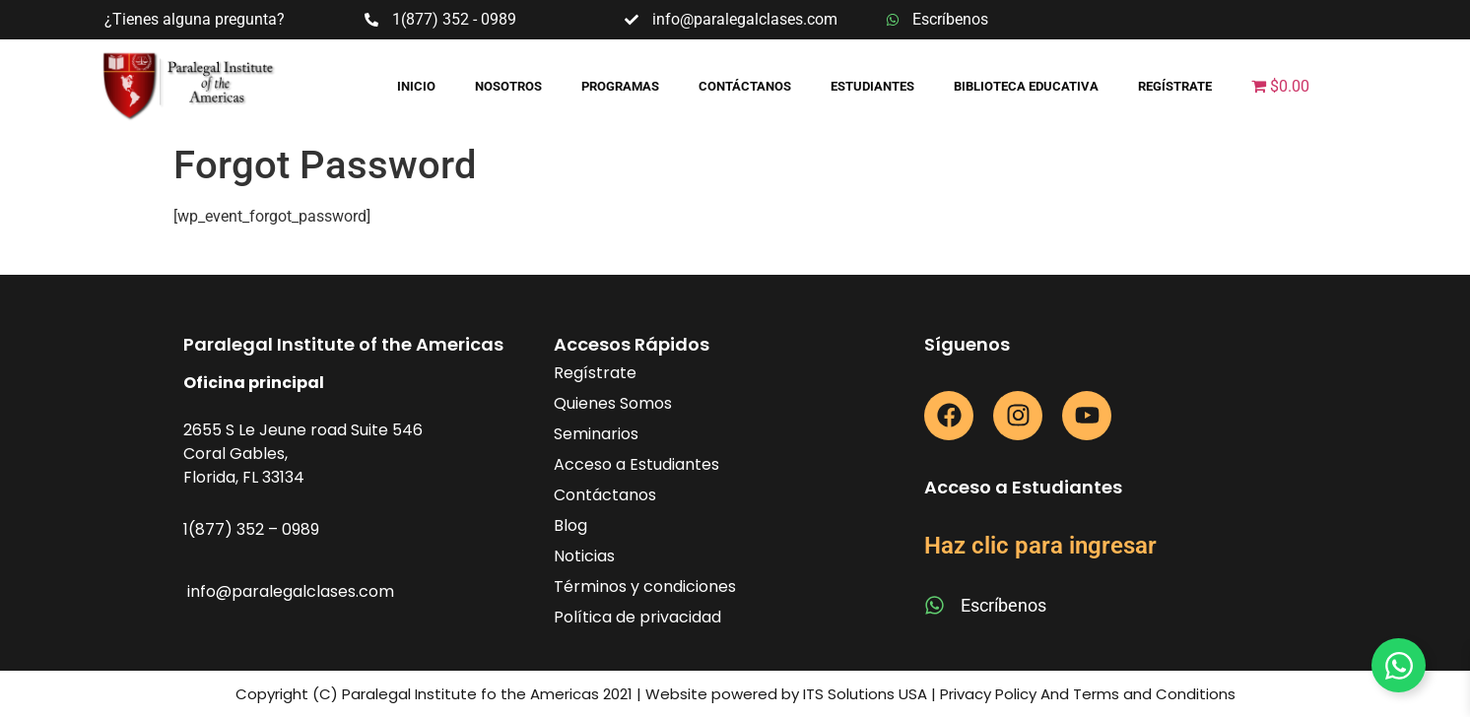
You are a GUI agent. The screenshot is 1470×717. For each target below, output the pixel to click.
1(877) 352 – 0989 (251, 529)
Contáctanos (745, 86)
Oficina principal (253, 382)
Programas (620, 86)
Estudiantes (872, 86)
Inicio (416, 86)
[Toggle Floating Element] (1398, 665)
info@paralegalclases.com (290, 591)
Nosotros (508, 86)
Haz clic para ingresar (1040, 545)
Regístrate (1175, 86)
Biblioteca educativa (1026, 86)
